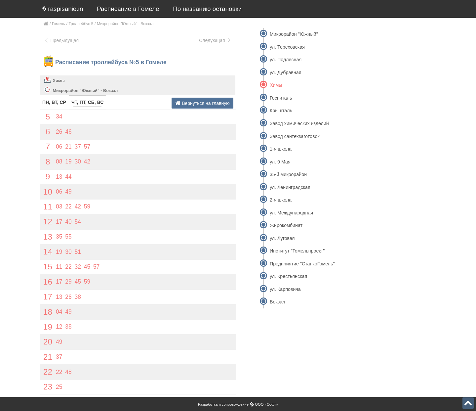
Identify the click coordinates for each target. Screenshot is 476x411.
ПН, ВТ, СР (54, 102)
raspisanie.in (62, 8)
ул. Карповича (285, 289)
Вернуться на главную (202, 103)
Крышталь (281, 110)
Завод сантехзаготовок (295, 136)
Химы (59, 80)
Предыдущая (61, 40)
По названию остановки (207, 8)
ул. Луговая (282, 238)
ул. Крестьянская (288, 276)
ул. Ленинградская (290, 187)
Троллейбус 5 (81, 24)
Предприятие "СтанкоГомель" (302, 263)
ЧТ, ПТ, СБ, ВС (87, 102)
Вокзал (277, 301)
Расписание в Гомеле (128, 8)
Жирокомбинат (286, 225)
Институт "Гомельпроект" (297, 250)
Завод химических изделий (299, 123)
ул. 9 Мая (280, 161)
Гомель (58, 24)
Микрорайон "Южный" (294, 34)
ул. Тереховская (287, 47)
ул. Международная (291, 212)
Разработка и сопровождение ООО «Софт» (238, 404)
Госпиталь (281, 98)
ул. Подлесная (285, 59)
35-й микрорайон (288, 174)
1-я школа (281, 149)
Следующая (215, 40)
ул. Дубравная (285, 72)
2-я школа (281, 200)
